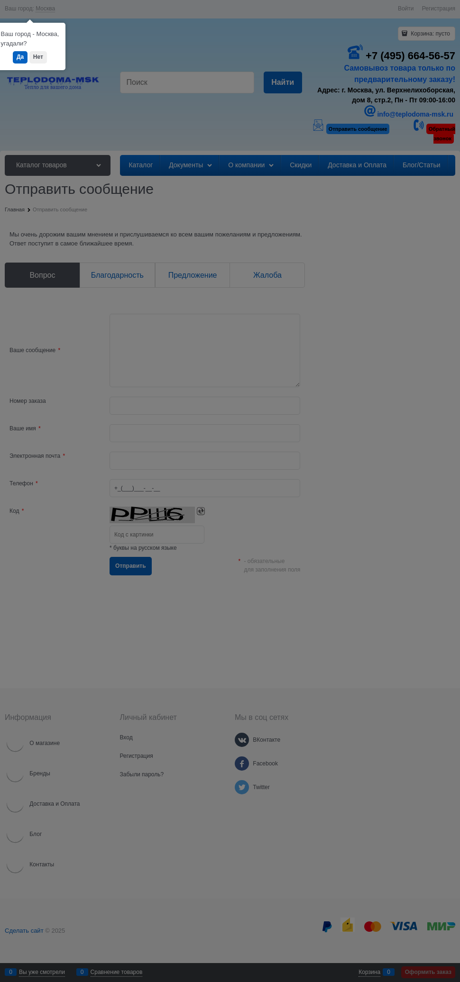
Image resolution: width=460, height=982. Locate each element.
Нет (38, 57)
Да (20, 57)
